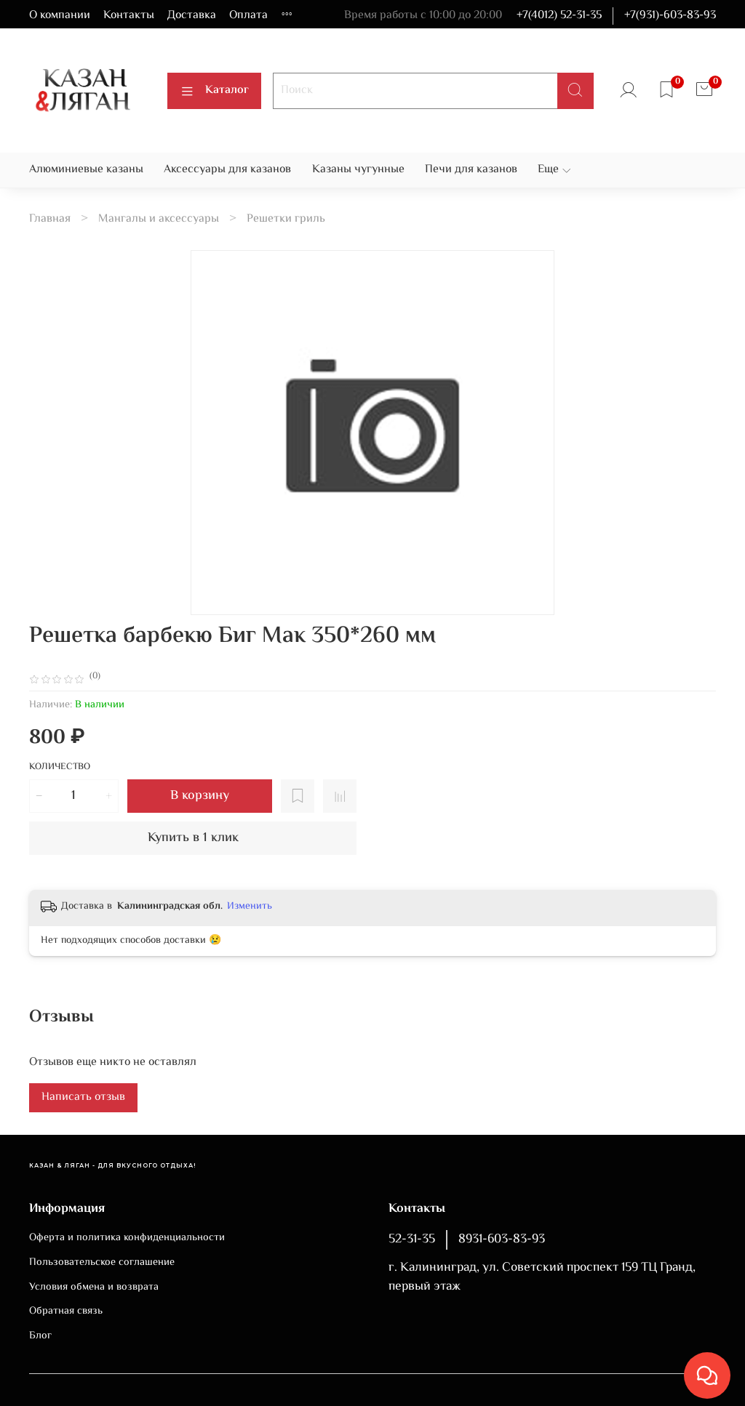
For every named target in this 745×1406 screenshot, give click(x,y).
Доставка (191, 16)
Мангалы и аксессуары (158, 219)
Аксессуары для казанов (227, 170)
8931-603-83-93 (501, 1239)
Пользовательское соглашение (102, 1263)
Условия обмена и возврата (94, 1287)
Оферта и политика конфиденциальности (127, 1238)
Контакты (128, 16)
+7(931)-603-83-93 (670, 16)
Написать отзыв (83, 1097)
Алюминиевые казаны (86, 170)
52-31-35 (412, 1239)
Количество (59, 768)
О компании (59, 16)
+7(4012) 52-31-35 (559, 16)
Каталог (214, 90)
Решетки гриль (286, 219)
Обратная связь (66, 1311)
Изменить (249, 906)
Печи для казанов (471, 170)
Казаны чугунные (358, 170)
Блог (40, 1336)
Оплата (248, 16)
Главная (50, 219)
